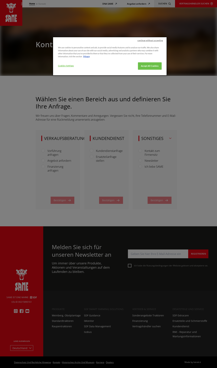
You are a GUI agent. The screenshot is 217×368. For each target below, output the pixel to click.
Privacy (86, 83)
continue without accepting (150, 67)
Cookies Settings (66, 93)
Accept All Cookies (149, 93)
